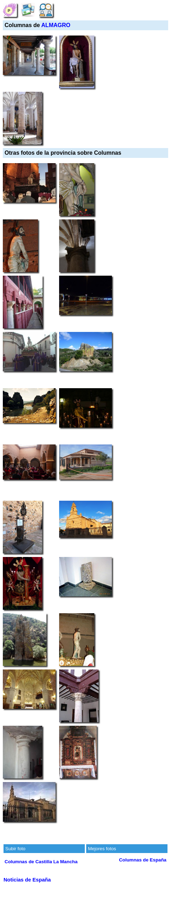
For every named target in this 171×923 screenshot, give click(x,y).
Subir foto (15, 848)
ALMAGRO (55, 25)
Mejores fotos (102, 848)
